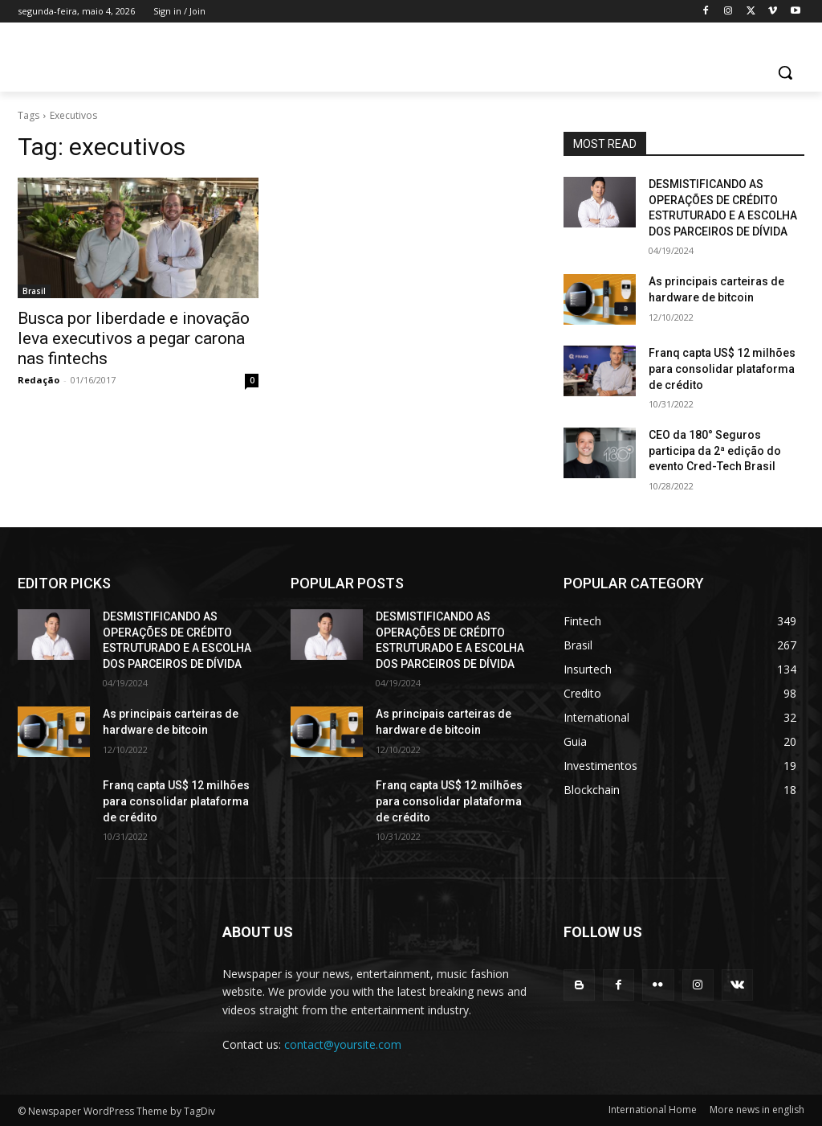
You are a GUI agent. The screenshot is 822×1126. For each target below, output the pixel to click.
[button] (785, 72)
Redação (38, 380)
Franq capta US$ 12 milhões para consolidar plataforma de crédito (722, 368)
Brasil (34, 291)
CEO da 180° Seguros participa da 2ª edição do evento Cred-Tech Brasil (715, 450)
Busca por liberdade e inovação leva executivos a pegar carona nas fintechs (134, 338)
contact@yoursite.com (342, 1044)
